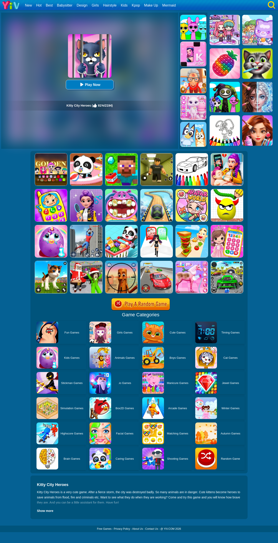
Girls (95, 5)
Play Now (89, 84)
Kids (124, 5)
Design (82, 5)
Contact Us (151, 528)
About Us (137, 528)
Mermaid (169, 5)
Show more (45, 511)
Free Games (104, 528)
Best (49, 5)
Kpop (136, 5)
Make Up (151, 5)
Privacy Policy (122, 528)
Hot (38, 5)
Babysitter (64, 5)
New (28, 5)
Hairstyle (110, 5)
